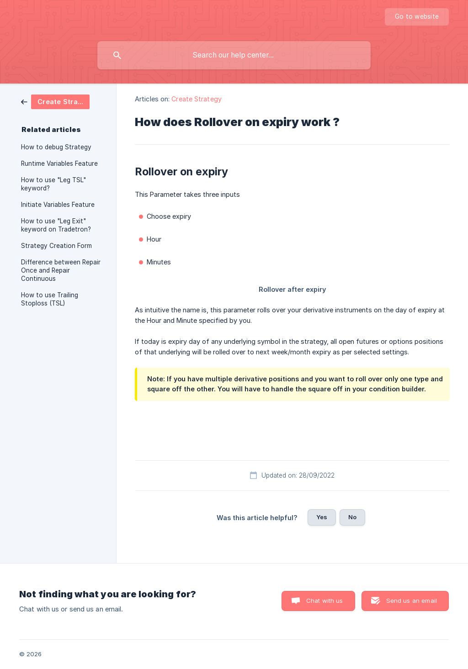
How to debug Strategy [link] (56, 147)
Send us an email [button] (411, 600)
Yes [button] (321, 517)
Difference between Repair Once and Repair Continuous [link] (61, 270)
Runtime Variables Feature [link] (59, 163)
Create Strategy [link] (196, 99)
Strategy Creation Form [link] (56, 245)
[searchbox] (234, 55)
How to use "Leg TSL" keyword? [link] (53, 184)
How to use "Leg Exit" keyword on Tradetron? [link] (56, 225)
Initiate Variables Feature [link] (58, 204)
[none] (417, 17)
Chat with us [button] (324, 600)
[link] (55, 101)
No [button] (352, 517)
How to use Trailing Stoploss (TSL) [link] (49, 299)
